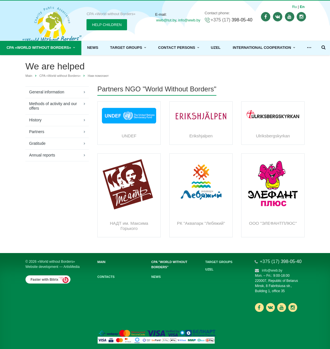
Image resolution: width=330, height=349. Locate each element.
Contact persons (178, 47)
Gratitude (37, 143)
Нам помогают (98, 75)
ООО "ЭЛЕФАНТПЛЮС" (273, 223)
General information (46, 92)
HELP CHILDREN (107, 25)
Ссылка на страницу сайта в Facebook (259, 307)
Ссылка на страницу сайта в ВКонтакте (270, 307)
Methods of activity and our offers (53, 106)
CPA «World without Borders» (41, 47)
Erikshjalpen (201, 135)
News (92, 47)
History (35, 120)
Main (28, 75)
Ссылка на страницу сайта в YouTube (281, 307)
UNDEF (129, 135)
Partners (36, 131)
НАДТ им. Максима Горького (129, 226)
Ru (294, 7)
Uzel (216, 47)
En (302, 7)
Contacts (105, 276)
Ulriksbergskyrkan (273, 135)
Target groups (128, 47)
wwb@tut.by (166, 20)
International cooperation (264, 47)
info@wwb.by (189, 20)
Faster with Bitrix (44, 280)
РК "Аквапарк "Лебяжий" (201, 223)
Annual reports (42, 155)
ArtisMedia (71, 267)
